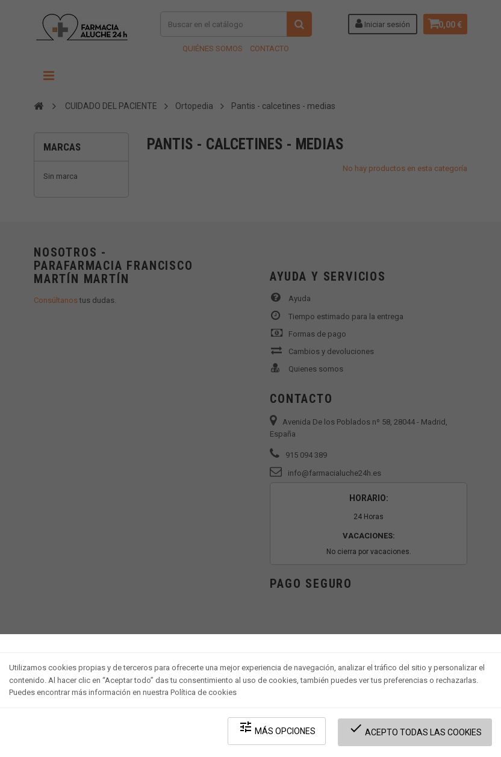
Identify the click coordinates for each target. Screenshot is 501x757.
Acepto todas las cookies (417, 733)
